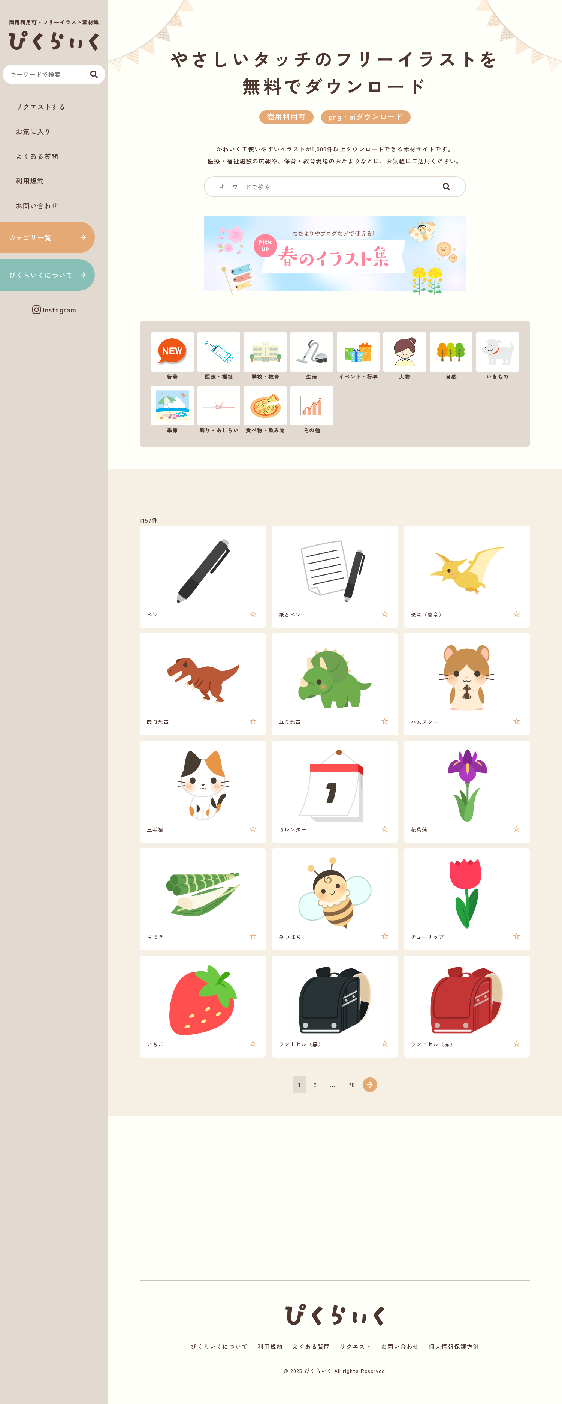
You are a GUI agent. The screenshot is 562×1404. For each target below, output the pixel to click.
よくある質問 (37, 156)
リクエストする (41, 106)
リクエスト (356, 1361)
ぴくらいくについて (41, 275)
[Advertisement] (54, 346)
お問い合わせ (37, 205)
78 (352, 1097)
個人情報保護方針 (454, 1361)
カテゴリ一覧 (30, 237)
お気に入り (33, 131)
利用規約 (30, 181)
